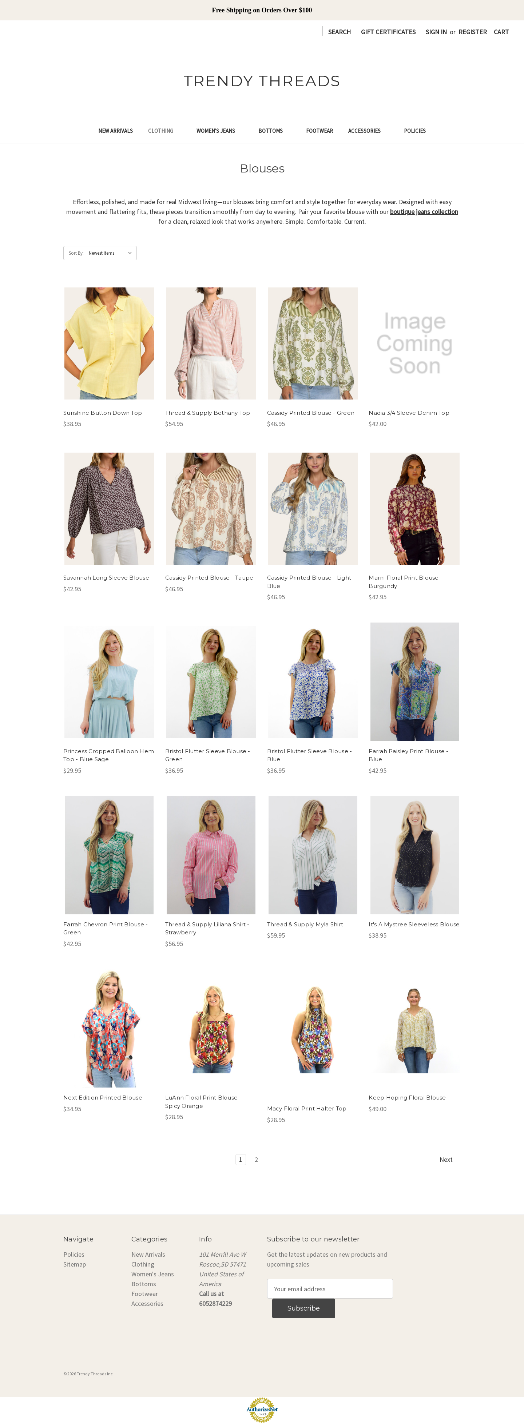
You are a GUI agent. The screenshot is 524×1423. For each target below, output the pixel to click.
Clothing (164, 130)
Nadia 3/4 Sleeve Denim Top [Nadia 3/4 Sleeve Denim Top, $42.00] (409, 412)
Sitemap (74, 1264)
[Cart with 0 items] (501, 31)
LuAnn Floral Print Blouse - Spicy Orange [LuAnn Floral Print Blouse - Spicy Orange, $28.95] (203, 1101)
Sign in (436, 32)
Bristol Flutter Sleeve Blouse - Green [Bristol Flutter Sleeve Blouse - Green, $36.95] (207, 755)
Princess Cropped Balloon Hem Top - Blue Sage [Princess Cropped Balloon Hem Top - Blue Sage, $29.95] (108, 755)
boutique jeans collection (424, 211)
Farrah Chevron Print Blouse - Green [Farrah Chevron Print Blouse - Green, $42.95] (105, 928)
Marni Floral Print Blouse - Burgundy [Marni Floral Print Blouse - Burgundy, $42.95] (405, 581)
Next (450, 1159)
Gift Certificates (388, 32)
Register (472, 32)
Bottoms (274, 130)
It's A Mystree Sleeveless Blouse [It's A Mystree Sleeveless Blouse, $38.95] (414, 924)
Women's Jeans (219, 130)
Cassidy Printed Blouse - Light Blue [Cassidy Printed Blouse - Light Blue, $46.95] (309, 581)
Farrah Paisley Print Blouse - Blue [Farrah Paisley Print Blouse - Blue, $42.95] (408, 755)
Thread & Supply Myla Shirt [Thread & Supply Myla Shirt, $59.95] (305, 924)
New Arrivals (115, 130)
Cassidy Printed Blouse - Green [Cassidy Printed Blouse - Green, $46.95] (311, 412)
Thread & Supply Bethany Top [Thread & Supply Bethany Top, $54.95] (207, 412)
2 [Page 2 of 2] (256, 1159)
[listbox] (112, 253)
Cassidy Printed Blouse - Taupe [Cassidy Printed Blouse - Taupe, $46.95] (209, 577)
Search (339, 32)
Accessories (368, 130)
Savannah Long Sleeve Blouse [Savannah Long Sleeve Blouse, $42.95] (106, 577)
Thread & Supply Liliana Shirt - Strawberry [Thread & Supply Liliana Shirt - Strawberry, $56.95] (207, 928)
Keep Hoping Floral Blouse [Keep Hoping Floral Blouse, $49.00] (407, 1097)
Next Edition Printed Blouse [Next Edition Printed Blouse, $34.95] (102, 1097)
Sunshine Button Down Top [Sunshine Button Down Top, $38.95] (102, 412)
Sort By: (76, 253)
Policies (415, 130)
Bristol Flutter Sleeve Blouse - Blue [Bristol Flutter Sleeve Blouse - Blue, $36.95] (309, 755)
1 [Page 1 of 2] (240, 1159)
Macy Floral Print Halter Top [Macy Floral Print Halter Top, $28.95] (307, 1108)
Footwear (319, 130)
